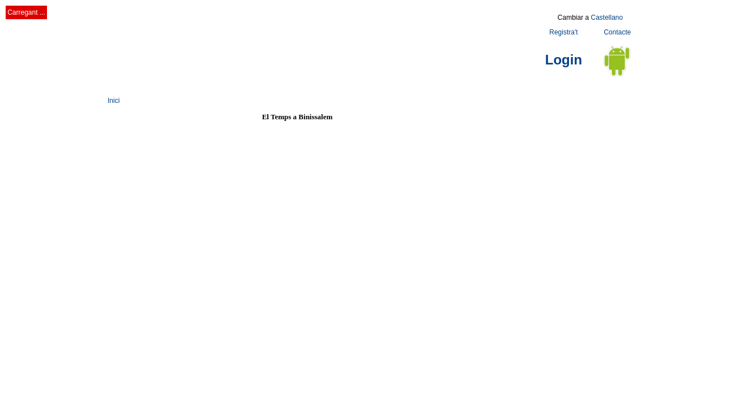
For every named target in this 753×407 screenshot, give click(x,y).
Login (563, 59)
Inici (113, 101)
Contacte (617, 32)
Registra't (563, 32)
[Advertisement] (314, 35)
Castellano (607, 17)
